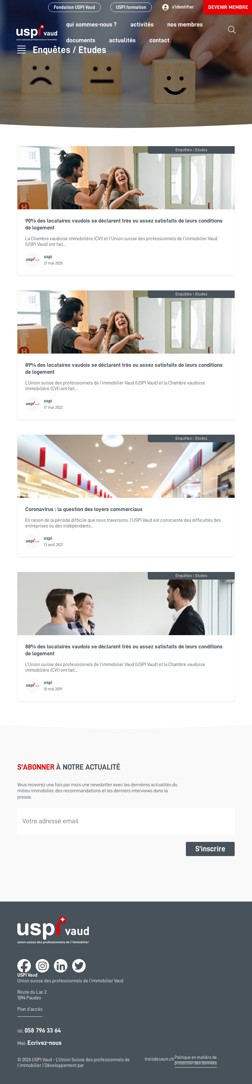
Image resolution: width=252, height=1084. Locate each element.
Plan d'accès (30, 1009)
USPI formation (131, 7)
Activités (141, 24)
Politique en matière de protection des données (196, 1060)
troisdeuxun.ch (159, 1063)
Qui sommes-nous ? (91, 24)
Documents (80, 40)
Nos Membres (185, 24)
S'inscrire (210, 849)
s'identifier (177, 7)
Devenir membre (228, 7)
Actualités (122, 40)
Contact (159, 40)
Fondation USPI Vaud (74, 7)
